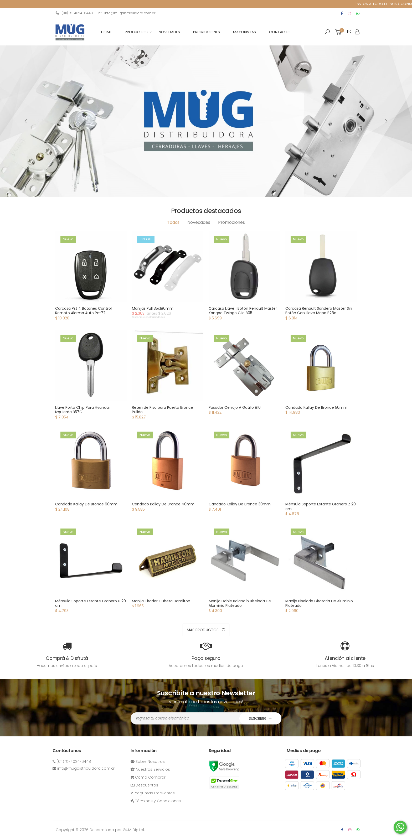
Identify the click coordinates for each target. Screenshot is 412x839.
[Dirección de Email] (185, 718)
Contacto (280, 32)
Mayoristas (244, 32)
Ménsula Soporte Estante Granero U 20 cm (90, 603)
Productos (136, 32)
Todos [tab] (173, 222)
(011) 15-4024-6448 (74, 13)
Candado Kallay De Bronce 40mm (163, 504)
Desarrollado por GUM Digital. (117, 829)
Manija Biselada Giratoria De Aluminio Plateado (319, 603)
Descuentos (144, 785)
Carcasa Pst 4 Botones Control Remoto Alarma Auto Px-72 (83, 311)
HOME (106, 32)
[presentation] (26, 121)
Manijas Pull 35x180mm (152, 308)
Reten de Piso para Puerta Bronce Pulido (162, 410)
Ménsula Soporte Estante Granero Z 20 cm (320, 506)
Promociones (206, 32)
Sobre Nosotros (148, 761)
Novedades (169, 32)
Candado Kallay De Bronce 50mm (316, 407)
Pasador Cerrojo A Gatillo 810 (235, 407)
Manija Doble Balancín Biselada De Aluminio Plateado (240, 603)
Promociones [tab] (231, 222)
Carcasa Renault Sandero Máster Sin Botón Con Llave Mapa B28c (318, 311)
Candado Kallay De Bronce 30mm (240, 504)
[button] (327, 32)
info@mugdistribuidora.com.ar (127, 13)
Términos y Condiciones (156, 801)
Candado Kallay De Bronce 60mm (86, 504)
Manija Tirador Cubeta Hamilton (161, 601)
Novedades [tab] (198, 222)
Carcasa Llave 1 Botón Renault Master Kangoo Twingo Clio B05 (243, 311)
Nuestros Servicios (150, 769)
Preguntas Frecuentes (153, 793)
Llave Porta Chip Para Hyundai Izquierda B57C (82, 410)
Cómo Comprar (148, 777)
